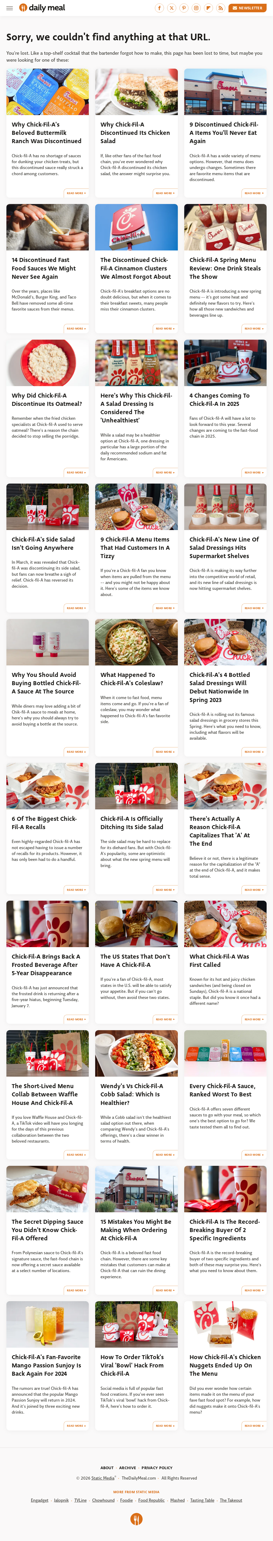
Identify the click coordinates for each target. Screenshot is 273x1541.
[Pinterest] (183, 8)
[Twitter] (171, 8)
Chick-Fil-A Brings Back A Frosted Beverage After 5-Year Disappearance (46, 965)
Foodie (126, 1500)
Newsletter (248, 8)
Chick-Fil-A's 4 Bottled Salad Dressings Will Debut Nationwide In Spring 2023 (220, 687)
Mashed (177, 1500)
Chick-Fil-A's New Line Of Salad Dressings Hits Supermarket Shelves (224, 547)
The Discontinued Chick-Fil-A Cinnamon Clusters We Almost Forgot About (136, 268)
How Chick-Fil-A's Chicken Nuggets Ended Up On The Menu (225, 1365)
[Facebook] (159, 8)
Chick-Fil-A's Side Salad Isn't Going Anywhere (43, 543)
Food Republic (151, 1500)
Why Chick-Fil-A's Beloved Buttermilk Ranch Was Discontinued (47, 133)
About (107, 1468)
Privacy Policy (157, 1468)
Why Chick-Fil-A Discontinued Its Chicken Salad (135, 133)
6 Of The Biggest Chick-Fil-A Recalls (44, 823)
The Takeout (231, 1500)
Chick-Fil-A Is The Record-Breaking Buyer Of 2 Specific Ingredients (225, 1230)
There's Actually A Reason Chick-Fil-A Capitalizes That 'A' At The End (220, 831)
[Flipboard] (208, 8)
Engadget (40, 1500)
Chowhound (103, 1500)
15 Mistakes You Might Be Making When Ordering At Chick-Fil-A (136, 1230)
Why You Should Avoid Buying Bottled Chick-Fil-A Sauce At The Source (46, 683)
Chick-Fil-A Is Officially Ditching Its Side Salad (132, 823)
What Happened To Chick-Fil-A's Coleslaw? (132, 679)
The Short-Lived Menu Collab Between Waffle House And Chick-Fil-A (45, 1094)
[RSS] (220, 8)
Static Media (102, 1478)
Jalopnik (61, 1500)
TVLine (80, 1500)
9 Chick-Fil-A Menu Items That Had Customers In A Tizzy (135, 547)
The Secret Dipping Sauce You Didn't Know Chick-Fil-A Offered (47, 1230)
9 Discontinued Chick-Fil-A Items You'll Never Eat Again (224, 133)
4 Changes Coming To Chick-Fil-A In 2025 (220, 399)
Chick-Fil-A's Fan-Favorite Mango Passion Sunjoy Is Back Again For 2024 (46, 1365)
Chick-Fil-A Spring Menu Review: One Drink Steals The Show (225, 268)
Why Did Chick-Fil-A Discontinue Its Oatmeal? (47, 399)
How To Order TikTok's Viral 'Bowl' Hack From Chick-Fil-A (132, 1365)
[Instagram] (196, 8)
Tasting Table (202, 1500)
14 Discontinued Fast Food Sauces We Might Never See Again (44, 268)
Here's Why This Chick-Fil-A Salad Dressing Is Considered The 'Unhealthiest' (136, 408)
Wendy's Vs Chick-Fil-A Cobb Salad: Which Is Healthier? (132, 1094)
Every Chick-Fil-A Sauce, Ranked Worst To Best (223, 1090)
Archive (127, 1468)
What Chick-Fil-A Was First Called (219, 960)
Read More (75, 193)
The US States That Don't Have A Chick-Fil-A (135, 960)
